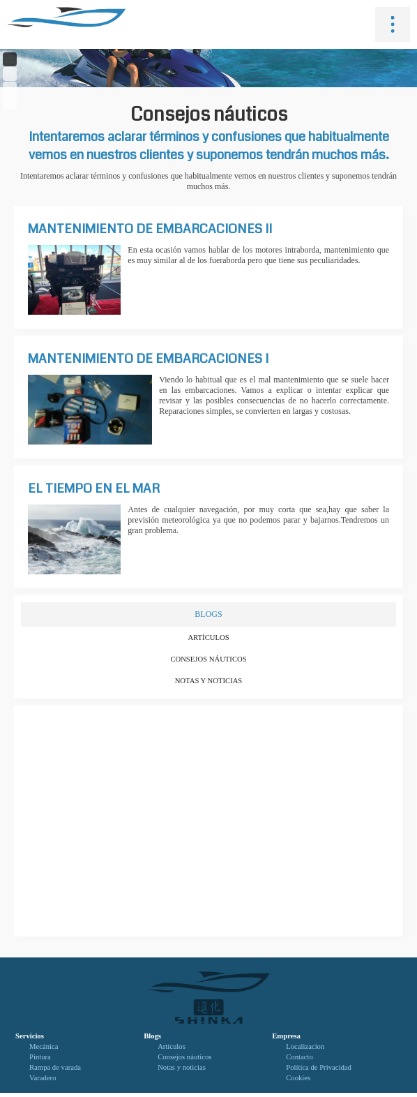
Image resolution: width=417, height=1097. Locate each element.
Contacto (299, 1057)
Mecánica (43, 1046)
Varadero (42, 1078)
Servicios (29, 1036)
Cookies (298, 1078)
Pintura (40, 1057)
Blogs (152, 1036)
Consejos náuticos (208, 659)
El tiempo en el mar (94, 488)
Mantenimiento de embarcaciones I (148, 359)
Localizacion (305, 1046)
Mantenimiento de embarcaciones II (150, 229)
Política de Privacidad (318, 1067)
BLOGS (208, 614)
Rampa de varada (55, 1067)
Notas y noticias (209, 681)
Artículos (208, 637)
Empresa (286, 1036)
